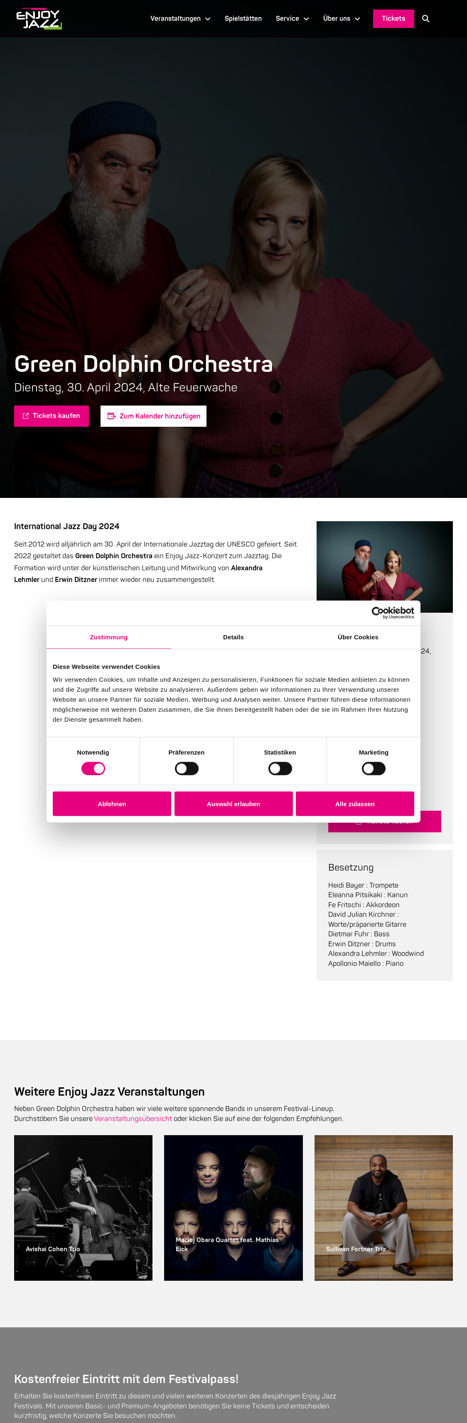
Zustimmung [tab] (109, 636)
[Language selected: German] (445, 18)
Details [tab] (233, 636)
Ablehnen (112, 803)
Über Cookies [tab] (358, 636)
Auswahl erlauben (233, 803)
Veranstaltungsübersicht (133, 1118)
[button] (426, 18)
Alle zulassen (355, 803)
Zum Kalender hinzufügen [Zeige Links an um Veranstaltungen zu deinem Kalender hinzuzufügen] (160, 416)
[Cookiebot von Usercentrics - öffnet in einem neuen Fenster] (378, 612)
